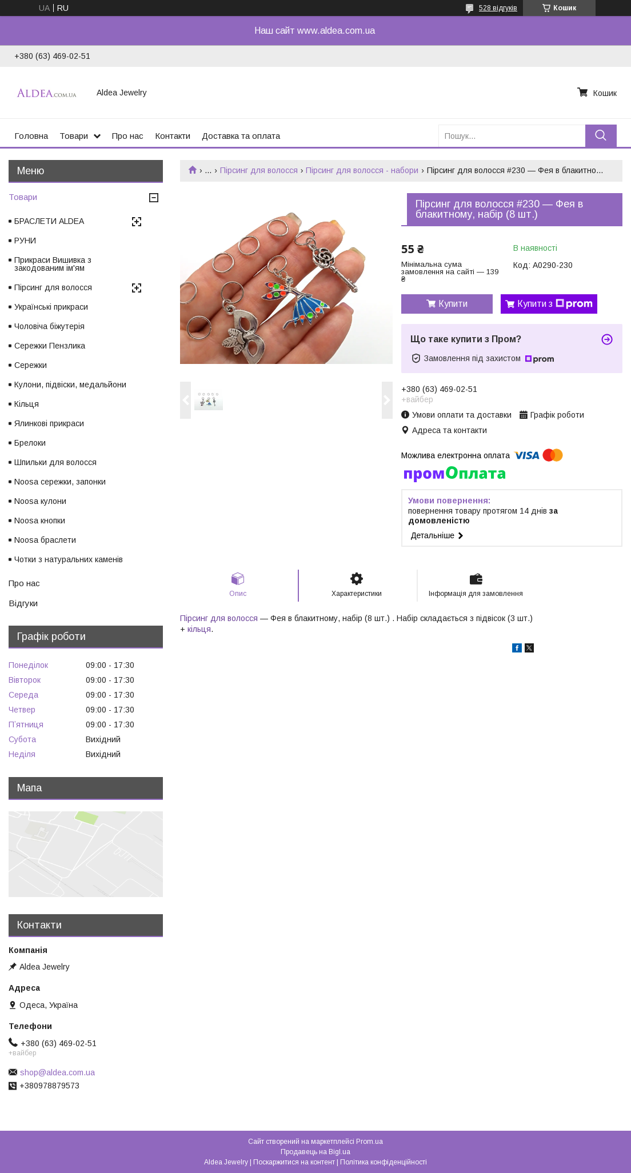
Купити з (555, 304)
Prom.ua (369, 1142)
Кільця (26, 404)
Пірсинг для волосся (259, 170)
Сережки (30, 365)
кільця (199, 629)
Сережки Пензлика (49, 345)
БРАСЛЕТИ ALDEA (49, 221)
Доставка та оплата (241, 136)
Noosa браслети (45, 540)
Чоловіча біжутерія (49, 326)
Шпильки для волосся (55, 462)
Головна (31, 136)
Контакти (172, 136)
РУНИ (25, 240)
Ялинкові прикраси (49, 423)
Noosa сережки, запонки (60, 481)
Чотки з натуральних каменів (68, 559)
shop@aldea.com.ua (57, 1072)
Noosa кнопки (39, 520)
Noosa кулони (40, 501)
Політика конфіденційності (383, 1162)
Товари (73, 136)
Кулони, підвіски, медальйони (70, 384)
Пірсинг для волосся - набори (362, 170)
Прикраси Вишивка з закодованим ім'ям (52, 264)
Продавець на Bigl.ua (315, 1152)
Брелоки (30, 442)
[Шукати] (601, 136)
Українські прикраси (51, 306)
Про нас (127, 136)
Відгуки (23, 603)
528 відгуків (498, 8)
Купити (453, 304)
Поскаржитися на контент (294, 1162)
